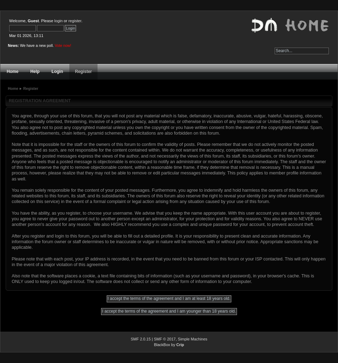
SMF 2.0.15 (141, 339)
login (58, 21)
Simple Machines (192, 339)
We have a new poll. (45, 45)
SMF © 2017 (165, 339)
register (74, 21)
